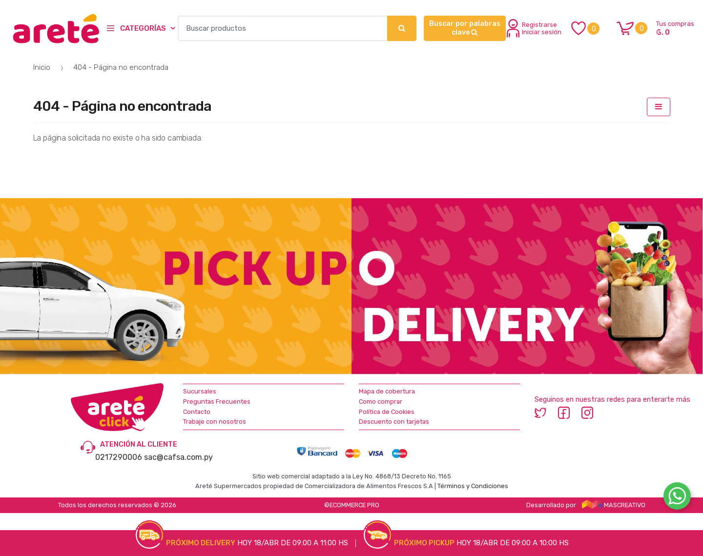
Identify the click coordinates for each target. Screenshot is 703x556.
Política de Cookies (386, 411)
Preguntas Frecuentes (216, 401)
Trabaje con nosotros (214, 421)
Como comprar (380, 401)
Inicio (41, 67)
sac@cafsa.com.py (178, 457)
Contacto (196, 411)
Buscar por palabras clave (464, 28)
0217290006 (118, 457)
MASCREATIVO (613, 505)
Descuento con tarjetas (394, 421)
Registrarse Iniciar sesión (534, 28)
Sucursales (199, 391)
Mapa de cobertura (387, 391)
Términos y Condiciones (472, 486)
